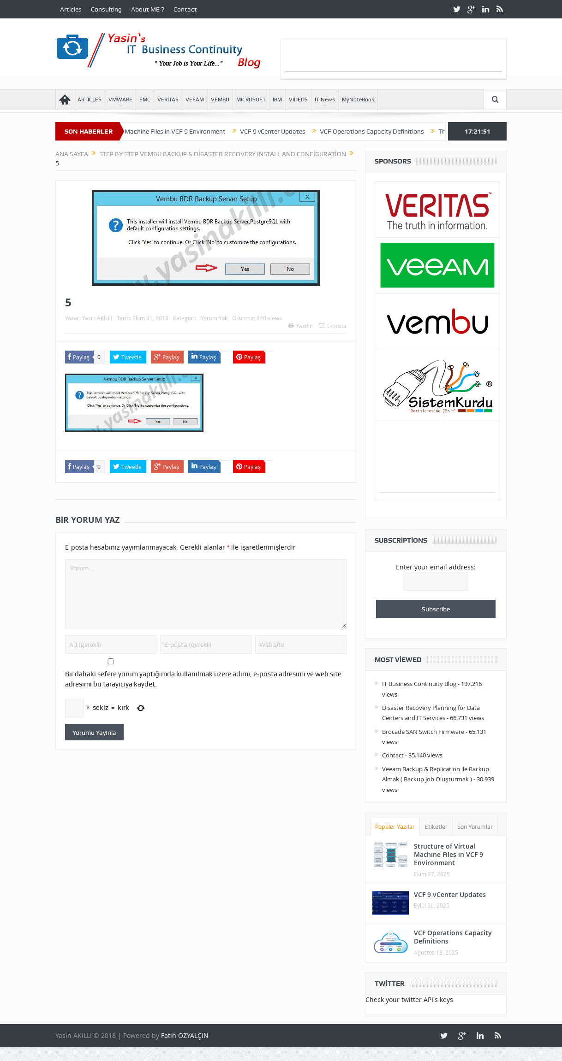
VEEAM (194, 99)
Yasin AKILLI (97, 318)
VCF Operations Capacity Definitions (387, 131)
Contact (185, 9)
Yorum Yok (214, 318)
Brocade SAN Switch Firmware (423, 731)
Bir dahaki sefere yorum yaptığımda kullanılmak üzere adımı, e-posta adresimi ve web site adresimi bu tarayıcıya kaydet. (203, 679)
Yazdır (300, 325)
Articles (71, 9)
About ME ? (147, 9)
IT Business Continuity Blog (419, 684)
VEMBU (220, 99)
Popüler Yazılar (395, 826)
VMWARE (120, 99)
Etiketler (436, 826)
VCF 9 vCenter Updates (288, 131)
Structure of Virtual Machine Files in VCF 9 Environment (162, 131)
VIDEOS (298, 99)
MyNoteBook (358, 99)
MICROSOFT (251, 99)
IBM (277, 99)
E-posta (333, 325)
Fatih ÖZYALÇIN (185, 1035)
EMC (144, 99)
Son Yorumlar (475, 826)
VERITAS (168, 99)
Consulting (106, 9)
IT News (325, 99)
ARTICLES (90, 99)
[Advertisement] (394, 57)
